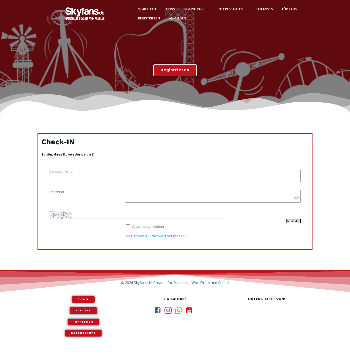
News (170, 9)
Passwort (56, 192)
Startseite (147, 9)
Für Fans (291, 9)
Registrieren (149, 18)
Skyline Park (196, 9)
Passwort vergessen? (168, 236)
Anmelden (177, 18)
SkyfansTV (264, 9)
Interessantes (232, 9)
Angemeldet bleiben (148, 226)
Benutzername (61, 171)
